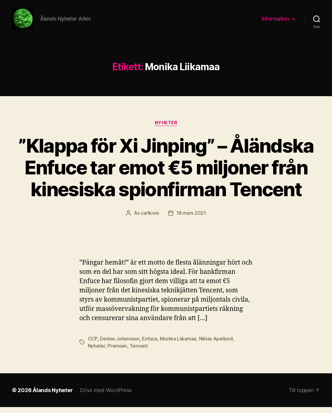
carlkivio (150, 219)
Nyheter (166, 128)
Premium (117, 352)
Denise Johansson (120, 345)
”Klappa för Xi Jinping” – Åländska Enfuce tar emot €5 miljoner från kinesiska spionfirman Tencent (166, 173)
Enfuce (149, 345)
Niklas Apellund (216, 345)
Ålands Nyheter (53, 396)
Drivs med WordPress (106, 396)
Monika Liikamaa (178, 345)
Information (275, 22)
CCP (92, 345)
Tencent (139, 352)
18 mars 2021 (191, 219)
